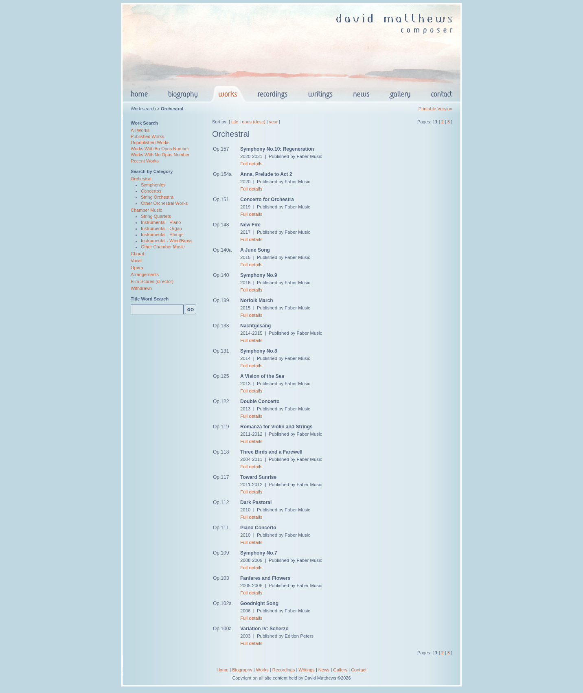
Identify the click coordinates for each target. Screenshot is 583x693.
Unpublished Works (150, 142)
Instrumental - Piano (161, 222)
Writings (306, 669)
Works (262, 669)
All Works (140, 130)
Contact (358, 669)
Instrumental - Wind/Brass (167, 240)
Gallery (340, 669)
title (234, 121)
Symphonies (153, 184)
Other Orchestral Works (164, 203)
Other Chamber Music (163, 246)
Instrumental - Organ (161, 228)
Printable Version (435, 108)
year (273, 121)
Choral (137, 253)
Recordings (283, 669)
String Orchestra (157, 197)
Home (222, 669)
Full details (251, 163)
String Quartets (156, 216)
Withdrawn (141, 288)
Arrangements (145, 274)
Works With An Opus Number (160, 148)
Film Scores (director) (152, 281)
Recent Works (145, 160)
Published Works (147, 136)
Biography (242, 669)
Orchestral (141, 178)
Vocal (136, 260)
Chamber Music (146, 210)
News (324, 669)
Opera (137, 267)
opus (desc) (253, 121)
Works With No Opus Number (160, 154)
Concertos (151, 191)
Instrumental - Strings (162, 234)
